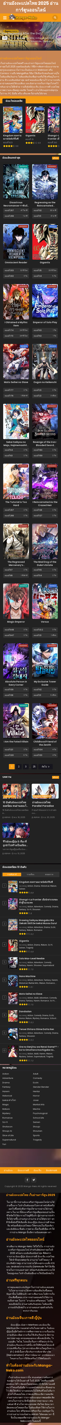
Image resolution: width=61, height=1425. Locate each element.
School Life (38, 1117)
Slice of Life (8, 1135)
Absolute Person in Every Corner (16, 683)
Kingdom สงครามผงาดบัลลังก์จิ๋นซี (36, 882)
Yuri (4, 1144)
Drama (37, 886)
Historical (45, 886)
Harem (30, 965)
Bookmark (51, 1170)
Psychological (40, 1113)
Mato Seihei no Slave (16, 382)
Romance (38, 930)
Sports (36, 1135)
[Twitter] (33, 1180)
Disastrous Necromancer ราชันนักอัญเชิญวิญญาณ (16, 205)
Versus (45, 621)
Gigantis (45, 262)
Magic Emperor (16, 621)
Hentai (36, 1091)
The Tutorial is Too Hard (16, 503)
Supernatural (48, 965)
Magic (5, 1104)
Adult (36, 998)
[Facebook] (27, 1180)
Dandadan (25, 1011)
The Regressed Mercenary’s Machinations (16, 565)
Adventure (38, 907)
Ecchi (53, 927)
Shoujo (36, 1126)
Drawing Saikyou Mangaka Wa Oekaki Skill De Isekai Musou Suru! (38, 922)
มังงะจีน (37, 1170)
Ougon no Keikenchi (45, 382)
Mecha (36, 1109)
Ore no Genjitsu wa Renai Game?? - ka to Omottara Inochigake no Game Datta (39, 1048)
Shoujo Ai (7, 1130)
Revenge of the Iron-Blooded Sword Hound (45, 445)
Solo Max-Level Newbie (31, 958)
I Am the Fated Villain (16, 741)
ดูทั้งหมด (55, 158)
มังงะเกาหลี (23, 1170)
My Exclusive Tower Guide (45, 683)
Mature (53, 886)
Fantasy (22, 909)
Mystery (36, 1018)
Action (30, 886)
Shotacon (7, 1126)
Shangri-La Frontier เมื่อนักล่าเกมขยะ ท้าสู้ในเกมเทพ (38, 901)
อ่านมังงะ (8, 1170)
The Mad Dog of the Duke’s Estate (44, 563)
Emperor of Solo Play (45, 322)
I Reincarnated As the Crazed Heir (44, 503)
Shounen (36, 909)
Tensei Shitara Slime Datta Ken (36, 1029)
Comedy (47, 907)
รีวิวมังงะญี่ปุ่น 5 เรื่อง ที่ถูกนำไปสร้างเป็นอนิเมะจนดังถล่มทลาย (15, 845)
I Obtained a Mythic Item (16, 324)
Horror (22, 1018)
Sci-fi (29, 909)
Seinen (22, 889)
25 (34, 766)
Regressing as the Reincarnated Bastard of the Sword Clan (44, 207)
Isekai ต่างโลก (9, 1100)
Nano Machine (27, 976)
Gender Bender (41, 1086)
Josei (36, 1100)
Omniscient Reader (16, 262)
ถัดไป (45, 766)
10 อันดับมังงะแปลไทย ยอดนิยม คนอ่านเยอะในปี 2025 (15, 806)
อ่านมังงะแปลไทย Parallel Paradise (43, 804)
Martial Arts (33, 983)
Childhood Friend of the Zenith (45, 743)
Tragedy (29, 948)
